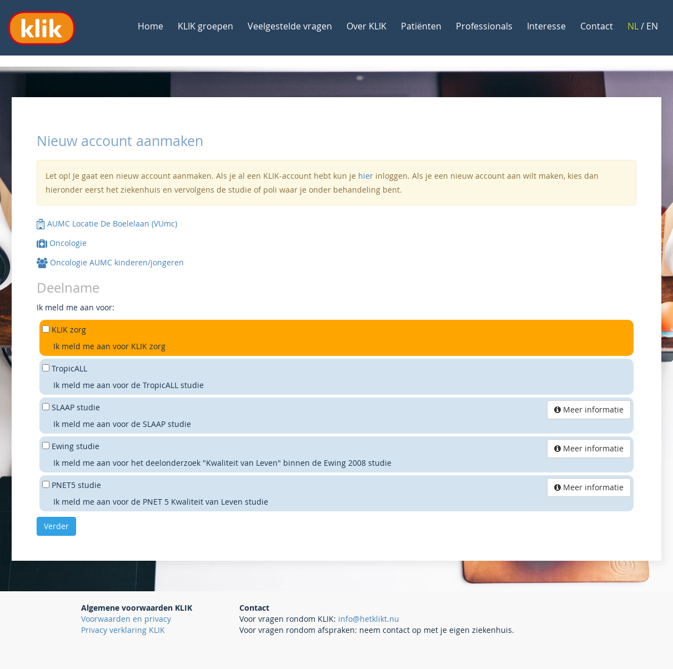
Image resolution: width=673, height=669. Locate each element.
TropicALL (69, 368)
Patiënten (421, 26)
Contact (596, 26)
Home (150, 26)
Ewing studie (75, 446)
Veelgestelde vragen (290, 26)
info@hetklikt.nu (368, 618)
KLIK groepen (205, 26)
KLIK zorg (69, 329)
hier (365, 175)
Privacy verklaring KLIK (123, 630)
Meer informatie (589, 409)
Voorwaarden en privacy (126, 618)
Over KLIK (366, 26)
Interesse (546, 26)
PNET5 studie (76, 485)
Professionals (484, 26)
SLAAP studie (76, 407)
